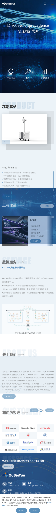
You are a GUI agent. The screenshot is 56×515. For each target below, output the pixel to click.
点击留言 (8, 466)
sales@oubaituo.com (35, 486)
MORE (47, 217)
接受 (35, 510)
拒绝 (21, 510)
